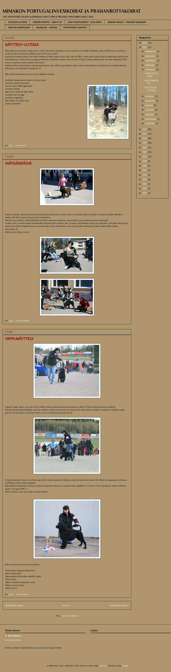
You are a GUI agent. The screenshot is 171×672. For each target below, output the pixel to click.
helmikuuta (150, 56)
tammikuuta (150, 51)
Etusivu (66, 605)
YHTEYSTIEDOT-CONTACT (75, 27)
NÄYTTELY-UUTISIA (22, 44)
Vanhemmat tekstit (119, 605)
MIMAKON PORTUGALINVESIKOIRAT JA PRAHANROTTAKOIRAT (72, 11)
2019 (145, 161)
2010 (145, 43)
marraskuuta (151, 119)
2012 (145, 129)
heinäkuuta (150, 101)
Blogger (125, 665)
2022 (145, 175)
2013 (145, 134)
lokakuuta (150, 114)
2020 (145, 166)
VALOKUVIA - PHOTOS (46, 27)
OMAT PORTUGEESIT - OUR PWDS (84, 22)
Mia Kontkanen (14, 636)
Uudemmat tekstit (14, 605)
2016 (145, 147)
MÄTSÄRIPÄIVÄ (18, 163)
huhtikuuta (150, 65)
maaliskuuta (151, 60)
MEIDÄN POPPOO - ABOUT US (47, 22)
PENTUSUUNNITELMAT (19, 27)
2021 (145, 170)
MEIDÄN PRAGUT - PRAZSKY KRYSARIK (126, 22)
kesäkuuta (150, 96)
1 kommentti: (21, 145)
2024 (145, 184)
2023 (145, 179)
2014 (145, 138)
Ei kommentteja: (23, 320)
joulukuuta (150, 123)
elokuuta (149, 105)
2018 (145, 156)
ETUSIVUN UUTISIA (17, 22)
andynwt (103, 665)
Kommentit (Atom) (69, 616)
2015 (145, 143)
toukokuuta (150, 69)
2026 (145, 193)
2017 (145, 152)
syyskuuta (150, 110)
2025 (145, 188)
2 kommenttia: (22, 594)
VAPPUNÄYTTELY (19, 338)
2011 (145, 47)
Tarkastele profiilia (13, 640)
